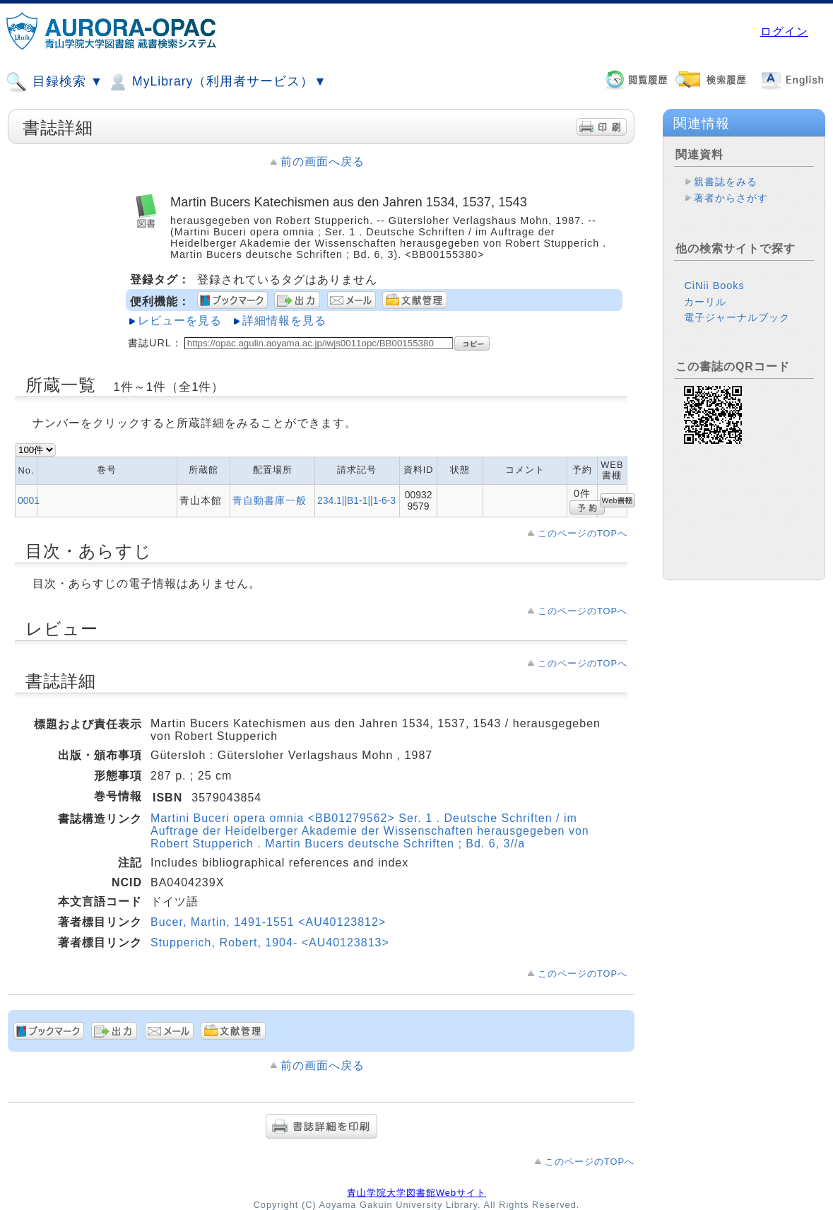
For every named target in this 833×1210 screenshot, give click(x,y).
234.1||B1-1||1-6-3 (356, 500)
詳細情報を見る (284, 321)
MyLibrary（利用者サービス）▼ (217, 82)
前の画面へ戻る (322, 161)
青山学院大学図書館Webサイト (416, 1192)
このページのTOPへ (582, 533)
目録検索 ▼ (54, 82)
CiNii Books (714, 285)
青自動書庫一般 (269, 500)
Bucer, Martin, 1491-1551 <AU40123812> (268, 922)
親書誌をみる (725, 181)
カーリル (705, 301)
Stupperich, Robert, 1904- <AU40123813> (269, 942)
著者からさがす (731, 198)
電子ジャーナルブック (737, 317)
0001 (29, 500)
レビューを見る (180, 321)
